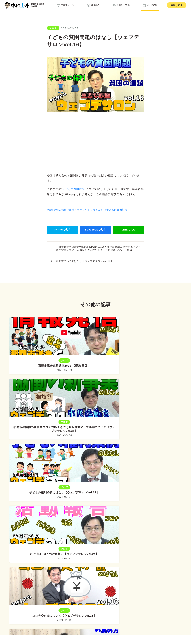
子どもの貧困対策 (74, 189)
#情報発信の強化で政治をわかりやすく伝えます (75, 209)
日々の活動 (137, 563)
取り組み (93, 563)
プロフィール (71, 563)
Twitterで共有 (62, 229)
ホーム (51, 563)
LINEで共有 (129, 229)
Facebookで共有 (95, 229)
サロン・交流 (114, 563)
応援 (176, 5)
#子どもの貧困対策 (116, 209)
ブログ (53, 28)
